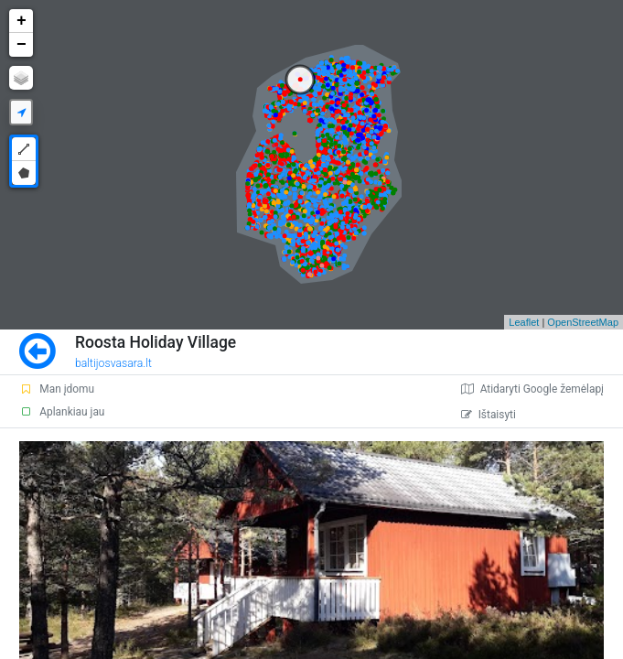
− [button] (21, 45)
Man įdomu (56, 389)
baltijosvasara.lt (113, 363)
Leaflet (524, 322)
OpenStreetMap (582, 322)
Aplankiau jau (61, 411)
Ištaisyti (488, 414)
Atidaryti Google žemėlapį (532, 389)
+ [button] (21, 21)
